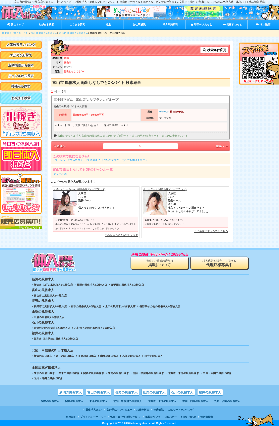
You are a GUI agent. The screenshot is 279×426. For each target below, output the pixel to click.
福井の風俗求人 (210, 392)
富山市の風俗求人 (92, 135)
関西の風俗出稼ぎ (93, 373)
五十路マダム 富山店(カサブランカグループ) (87, 99)
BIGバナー (171, 416)
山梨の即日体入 (109, 355)
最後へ (222, 146)
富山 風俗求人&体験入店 (44, 33)
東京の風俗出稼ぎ (44, 373)
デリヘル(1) (60, 173)
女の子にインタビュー (119, 409)
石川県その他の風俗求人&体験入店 (94, 327)
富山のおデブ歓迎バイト (117, 135)
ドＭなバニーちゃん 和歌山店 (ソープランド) (79, 189)
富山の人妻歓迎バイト (175, 135)
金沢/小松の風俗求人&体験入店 (52, 327)
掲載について (153, 416)
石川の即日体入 (131, 355)
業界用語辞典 (170, 24)
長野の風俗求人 (126, 392)
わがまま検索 (46, 24)
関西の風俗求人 (74, 401)
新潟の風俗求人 (70, 392)
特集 (108, 24)
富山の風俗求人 (98, 392)
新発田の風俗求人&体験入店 (127, 284)
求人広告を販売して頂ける (219, 263)
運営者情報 (206, 416)
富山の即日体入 (65, 355)
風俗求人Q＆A (93, 409)
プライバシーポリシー (93, 416)
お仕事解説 (139, 24)
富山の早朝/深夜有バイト (146, 135)
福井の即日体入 (153, 355)
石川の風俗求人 (182, 392)
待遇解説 (158, 409)
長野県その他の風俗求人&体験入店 (160, 306)
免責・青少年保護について (125, 416)
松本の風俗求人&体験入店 (86, 306)
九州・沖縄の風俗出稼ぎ (48, 378)
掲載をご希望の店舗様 (159, 263)
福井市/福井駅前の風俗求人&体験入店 (56, 338)
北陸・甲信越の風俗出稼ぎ (148, 373)
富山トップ (15, 24)
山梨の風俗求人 (154, 392)
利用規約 (71, 416)
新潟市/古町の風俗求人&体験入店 (53, 284)
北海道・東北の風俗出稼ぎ (183, 373)
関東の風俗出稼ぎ (69, 373)
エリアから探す (21, 55)
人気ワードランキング (181, 409)
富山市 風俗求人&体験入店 (73, 33)
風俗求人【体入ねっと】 (15, 33)
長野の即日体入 (87, 355)
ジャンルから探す (21, 76)
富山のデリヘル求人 (69, 135)
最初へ (59, 146)
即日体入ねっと (201, 24)
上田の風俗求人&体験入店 (120, 306)
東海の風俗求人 (98, 401)
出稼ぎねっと (232, 24)
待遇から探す (20, 86)
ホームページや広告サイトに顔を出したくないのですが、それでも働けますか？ (101, 159)
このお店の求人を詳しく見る (121, 235)
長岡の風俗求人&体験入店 (92, 284)
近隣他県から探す (21, 65)
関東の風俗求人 (50, 401)
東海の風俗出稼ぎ (118, 373)
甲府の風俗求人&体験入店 (49, 317)
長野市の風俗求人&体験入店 (50, 306)
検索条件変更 (214, 50)
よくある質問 (77, 24)
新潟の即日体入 (43, 355)
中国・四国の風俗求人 (195, 401)
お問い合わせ (188, 416)
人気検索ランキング (21, 44)
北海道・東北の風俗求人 (162, 401)
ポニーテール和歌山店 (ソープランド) (165, 189)
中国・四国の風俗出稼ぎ (217, 373)
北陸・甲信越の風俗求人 (127, 401)
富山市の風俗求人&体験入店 (50, 295)
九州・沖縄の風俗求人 (227, 401)
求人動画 (263, 24)
